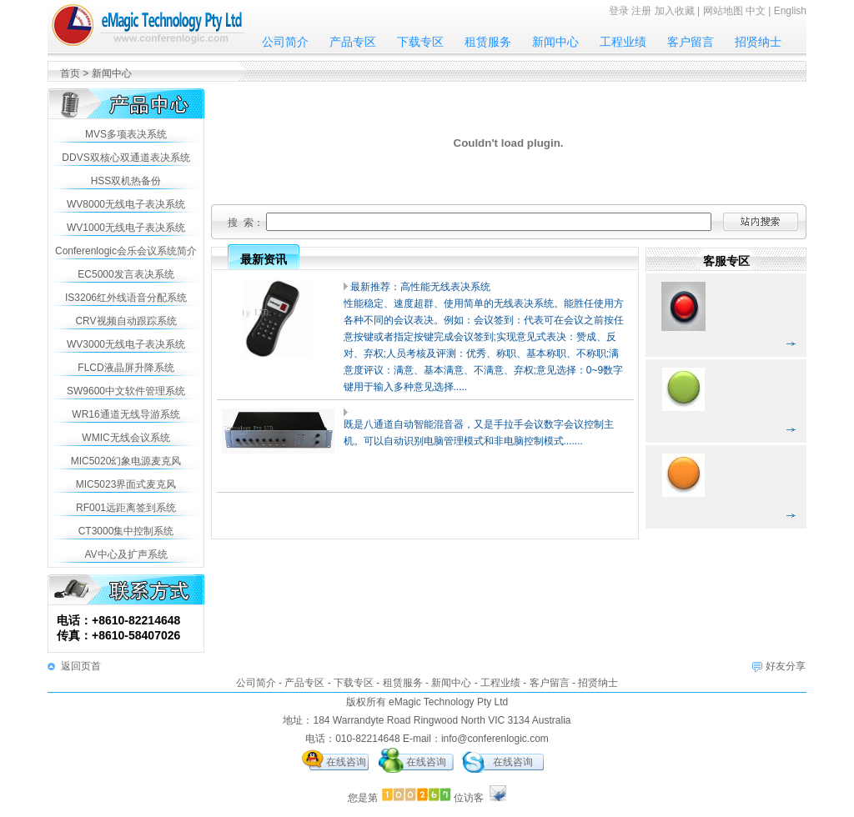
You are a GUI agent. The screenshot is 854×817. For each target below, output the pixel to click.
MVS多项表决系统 (126, 134)
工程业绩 (623, 41)
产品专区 (352, 41)
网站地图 (723, 11)
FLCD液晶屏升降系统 (125, 367)
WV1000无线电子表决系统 (126, 227)
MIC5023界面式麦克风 (126, 484)
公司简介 (285, 41)
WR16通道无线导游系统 (125, 414)
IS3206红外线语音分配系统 (126, 297)
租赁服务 (488, 41)
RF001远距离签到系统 (126, 508)
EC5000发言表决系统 (125, 274)
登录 (619, 11)
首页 (70, 73)
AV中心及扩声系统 (125, 554)
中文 (756, 11)
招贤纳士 (758, 41)
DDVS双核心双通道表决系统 (125, 157)
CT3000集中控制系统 (126, 531)
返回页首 (81, 666)
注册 (641, 11)
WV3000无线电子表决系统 (126, 344)
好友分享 (786, 666)
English (790, 11)
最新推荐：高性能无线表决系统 (420, 287)
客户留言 (690, 41)
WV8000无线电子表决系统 (126, 204)
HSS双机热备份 (126, 181)
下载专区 (420, 41)
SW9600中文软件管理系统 (126, 391)
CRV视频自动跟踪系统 (125, 321)
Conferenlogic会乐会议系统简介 (126, 251)
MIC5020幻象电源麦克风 (126, 461)
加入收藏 (675, 11)
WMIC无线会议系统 (125, 438)
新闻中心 (555, 41)
